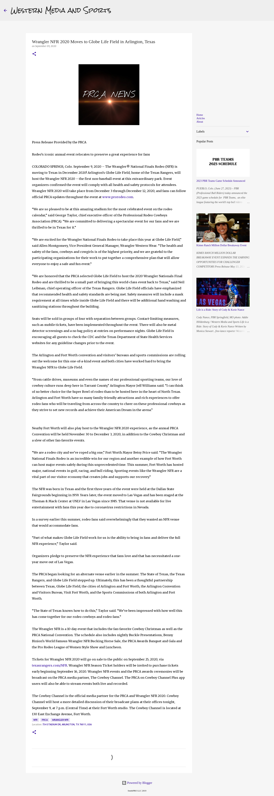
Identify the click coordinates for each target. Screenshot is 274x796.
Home (199, 114)
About (199, 121)
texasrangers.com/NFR (49, 665)
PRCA (45, 720)
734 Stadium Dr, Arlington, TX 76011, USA (67, 724)
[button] (34, 54)
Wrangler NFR (60, 720)
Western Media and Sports (61, 10)
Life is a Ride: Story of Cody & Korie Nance (220, 309)
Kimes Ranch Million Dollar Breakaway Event (221, 245)
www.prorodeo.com (117, 197)
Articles (200, 118)
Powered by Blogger (137, 782)
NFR (35, 720)
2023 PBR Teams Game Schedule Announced (220, 180)
